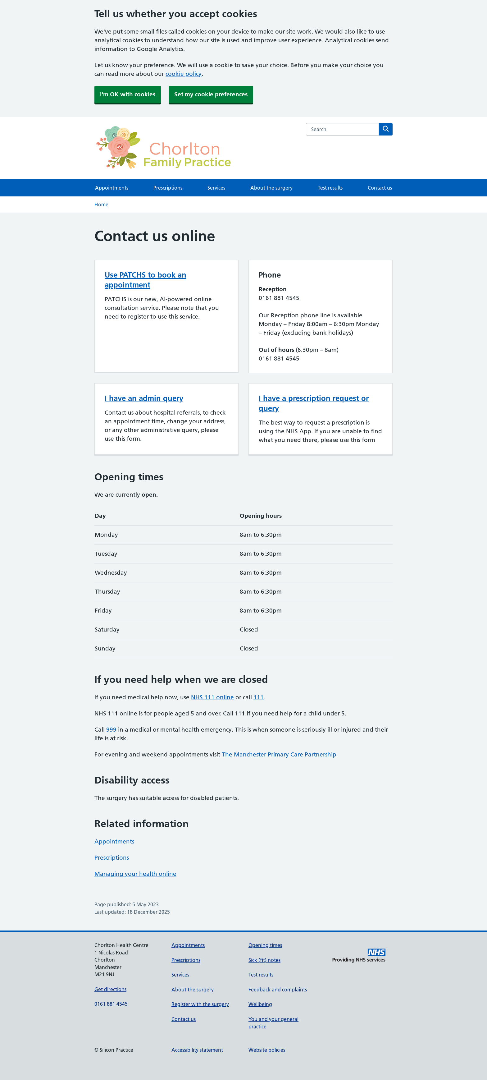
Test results (330, 188)
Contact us (380, 188)
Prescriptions (167, 188)
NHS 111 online (212, 697)
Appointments (111, 188)
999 (111, 729)
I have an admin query (144, 398)
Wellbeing (260, 1004)
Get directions (110, 989)
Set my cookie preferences (211, 94)
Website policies (266, 1050)
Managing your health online (135, 873)
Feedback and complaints (277, 989)
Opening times (265, 945)
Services (216, 188)
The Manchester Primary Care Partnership (279, 754)
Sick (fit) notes (264, 960)
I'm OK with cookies (127, 94)
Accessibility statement (197, 1050)
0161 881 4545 (111, 1004)
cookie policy (184, 73)
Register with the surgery (200, 1004)
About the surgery (271, 188)
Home (101, 204)
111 (258, 697)
